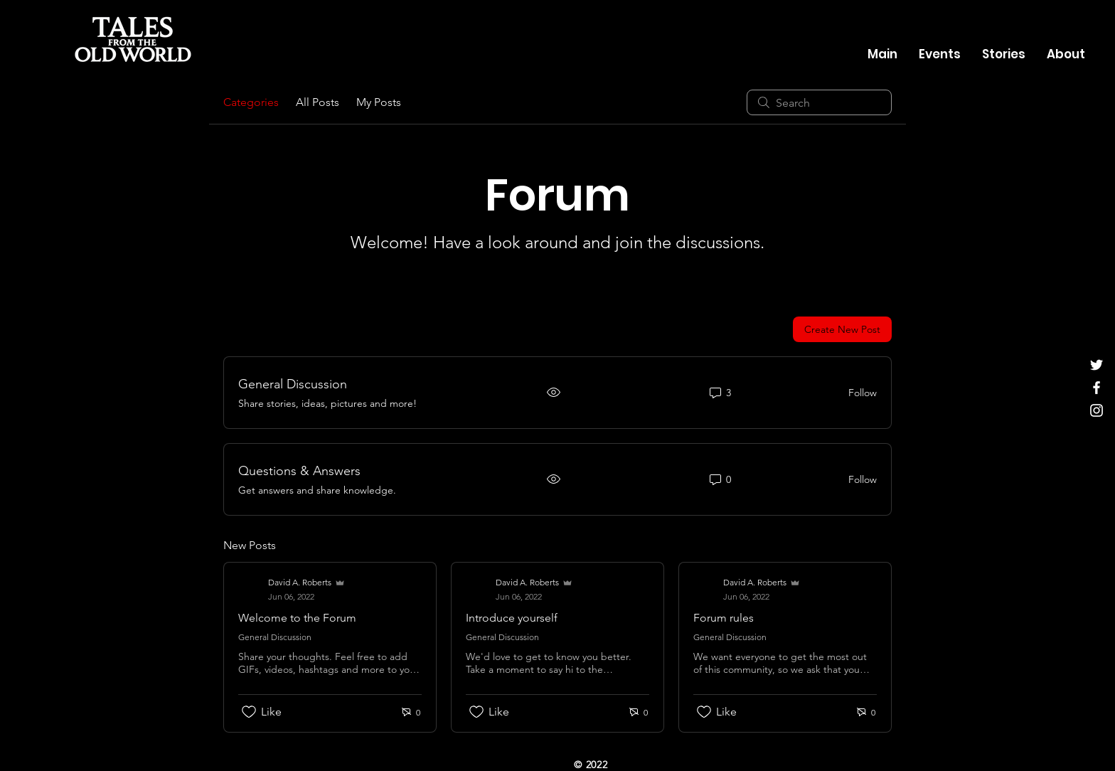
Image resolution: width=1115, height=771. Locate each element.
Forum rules (723, 617)
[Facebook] (1096, 387)
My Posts (378, 102)
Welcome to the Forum (297, 617)
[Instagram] (1096, 410)
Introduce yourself (512, 617)
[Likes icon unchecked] (249, 712)
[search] (819, 102)
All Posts (317, 102)
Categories (251, 102)
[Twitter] (1096, 364)
